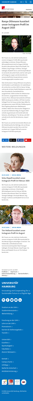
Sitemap (4, 275)
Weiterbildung (7, 313)
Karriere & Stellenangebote (12, 330)
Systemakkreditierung (23, 380)
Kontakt (4, 359)
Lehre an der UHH (8, 323)
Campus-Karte (7, 362)
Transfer (5, 333)
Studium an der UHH (9, 307)
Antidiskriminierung (9, 371)
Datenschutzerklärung (8, 274)
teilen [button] (6, 140)
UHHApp (5, 365)
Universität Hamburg (9, 2)
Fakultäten (6, 349)
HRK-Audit (16, 381)
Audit (10, 380)
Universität (6, 339)
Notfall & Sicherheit (9, 368)
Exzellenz (5, 343)
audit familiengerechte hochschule (4, 382)
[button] (21, 2)
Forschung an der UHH (10, 320)
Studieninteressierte (9, 310)
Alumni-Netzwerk (8, 352)
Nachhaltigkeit (7, 346)
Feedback (4, 272)
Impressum (14, 272)
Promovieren (6, 326)
